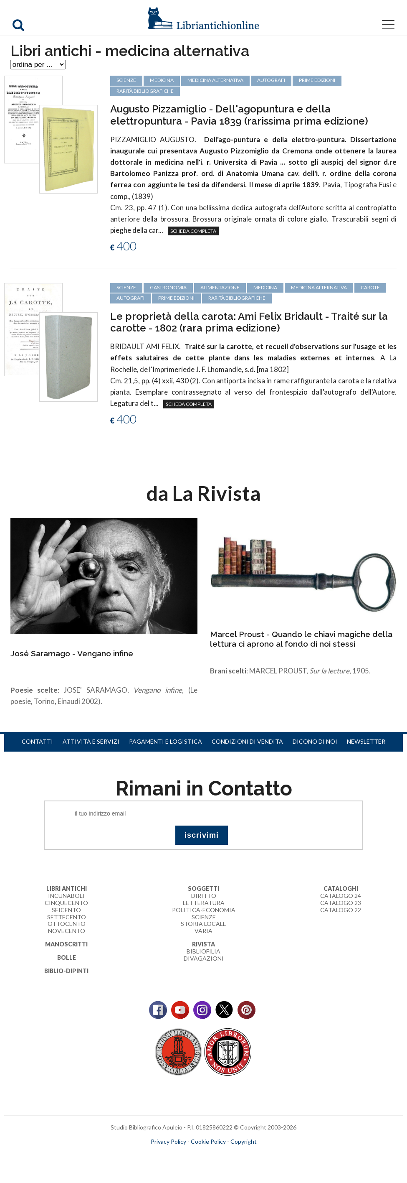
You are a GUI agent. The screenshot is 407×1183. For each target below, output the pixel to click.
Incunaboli (66, 895)
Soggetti (203, 888)
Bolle (66, 957)
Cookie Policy (208, 1141)
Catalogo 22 (340, 909)
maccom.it (178, 1154)
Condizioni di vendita (247, 741)
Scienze (204, 916)
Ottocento (67, 923)
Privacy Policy (168, 1141)
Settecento (66, 916)
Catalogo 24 (340, 895)
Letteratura (204, 902)
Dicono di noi (315, 741)
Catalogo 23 (340, 902)
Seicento (66, 909)
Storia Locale (203, 923)
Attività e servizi (91, 741)
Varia (203, 930)
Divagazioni (204, 958)
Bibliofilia (203, 951)
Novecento (66, 930)
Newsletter (366, 741)
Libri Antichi (66, 888)
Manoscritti (66, 944)
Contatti (37, 741)
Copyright (243, 1141)
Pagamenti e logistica (165, 741)
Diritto (203, 895)
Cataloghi (341, 888)
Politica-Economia (203, 909)
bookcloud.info (219, 1154)
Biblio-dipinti (66, 970)
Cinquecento (66, 902)
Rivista (203, 944)
